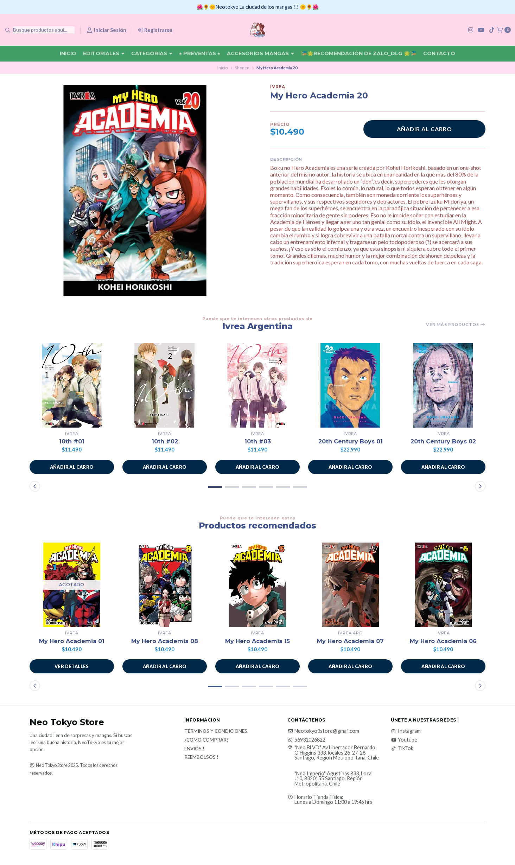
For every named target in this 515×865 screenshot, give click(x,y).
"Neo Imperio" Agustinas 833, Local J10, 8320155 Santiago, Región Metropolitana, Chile (333, 778)
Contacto (439, 53)
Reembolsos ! (201, 757)
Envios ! (194, 749)
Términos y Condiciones (215, 731)
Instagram (406, 731)
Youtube (404, 739)
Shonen (242, 67)
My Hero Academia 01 (71, 641)
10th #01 (71, 441)
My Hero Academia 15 (257, 641)
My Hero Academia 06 (443, 641)
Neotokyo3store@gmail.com (323, 731)
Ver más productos (455, 324)
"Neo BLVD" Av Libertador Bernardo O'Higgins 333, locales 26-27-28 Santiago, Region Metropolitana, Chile (333, 753)
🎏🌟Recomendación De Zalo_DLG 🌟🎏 (359, 53)
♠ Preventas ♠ (199, 53)
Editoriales (104, 53)
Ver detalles (72, 666)
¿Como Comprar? (206, 740)
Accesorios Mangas (260, 53)
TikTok (402, 748)
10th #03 (257, 441)
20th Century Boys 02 (443, 441)
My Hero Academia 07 (350, 641)
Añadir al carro (424, 129)
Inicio (68, 53)
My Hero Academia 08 (164, 641)
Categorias (151, 53)
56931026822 (306, 739)
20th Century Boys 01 (350, 441)
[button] (72, 467)
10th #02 (165, 441)
